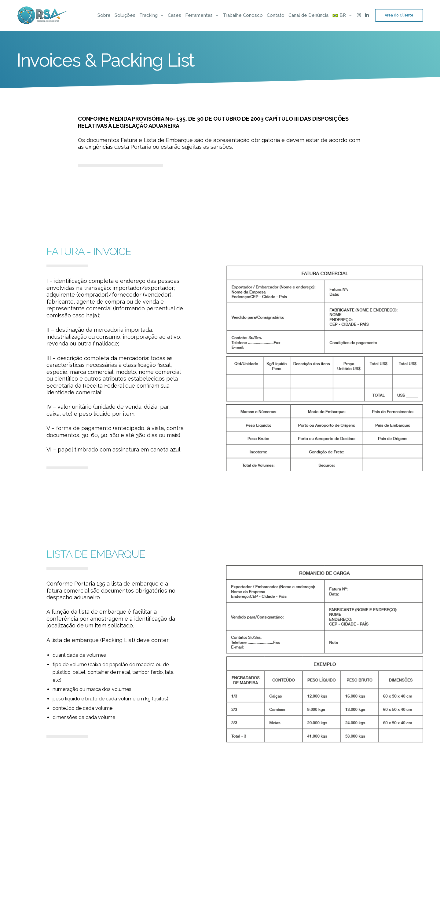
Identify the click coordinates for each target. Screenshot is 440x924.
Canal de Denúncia (308, 15)
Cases (174, 15)
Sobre (104, 15)
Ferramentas (199, 15)
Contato (275, 15)
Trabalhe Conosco (243, 15)
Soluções (125, 15)
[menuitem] (339, 15)
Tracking (148, 15)
